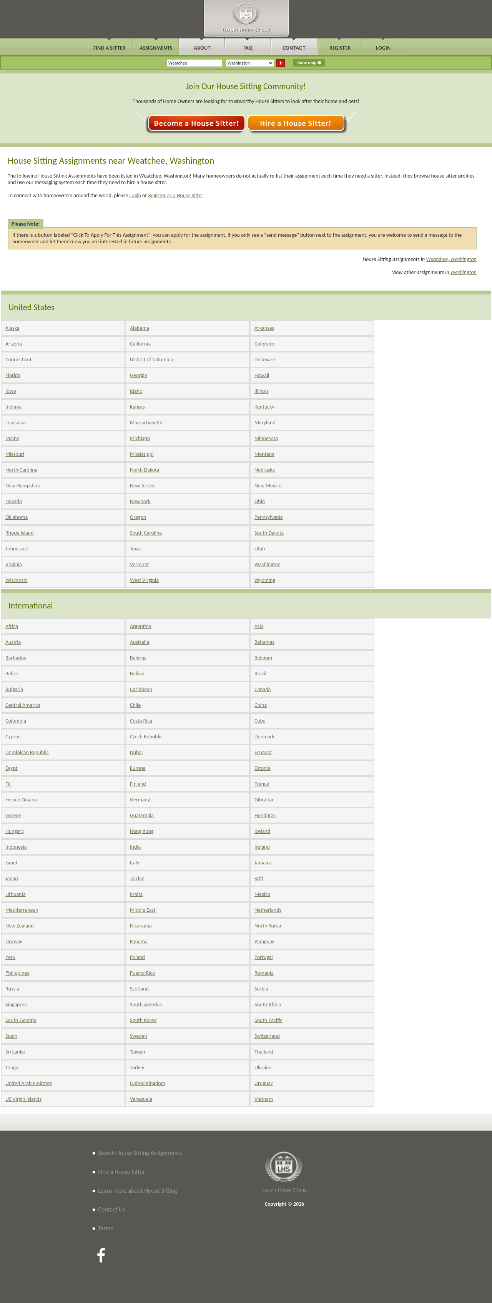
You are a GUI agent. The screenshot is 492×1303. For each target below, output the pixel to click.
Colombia (15, 721)
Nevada (13, 501)
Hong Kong (142, 831)
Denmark (264, 736)
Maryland (265, 422)
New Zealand (19, 925)
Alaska (12, 328)
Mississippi (141, 454)
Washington (463, 272)
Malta (136, 894)
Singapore (16, 1004)
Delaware (264, 359)
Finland (138, 784)
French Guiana (21, 799)
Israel (11, 862)
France (261, 784)
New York (140, 501)
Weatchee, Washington (451, 259)
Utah (259, 548)
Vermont (139, 564)
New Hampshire (22, 485)
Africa (11, 626)
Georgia (138, 375)
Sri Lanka (15, 1052)
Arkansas (264, 328)
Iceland (262, 831)
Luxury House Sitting (284, 1190)
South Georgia (21, 1020)
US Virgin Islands (23, 1099)
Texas (135, 548)
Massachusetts (146, 422)
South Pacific (268, 1020)
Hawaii (261, 375)
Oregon (138, 517)
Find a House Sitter (121, 1171)
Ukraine (262, 1067)
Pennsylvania (268, 517)
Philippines (17, 973)
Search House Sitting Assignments (140, 1153)
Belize (11, 673)
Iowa (10, 391)
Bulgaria (14, 689)
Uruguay (263, 1083)
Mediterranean (21, 910)
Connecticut (18, 359)
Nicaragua (141, 925)
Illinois (261, 391)
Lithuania (15, 894)
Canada (262, 689)
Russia (12, 989)
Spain (11, 1036)
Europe (138, 768)
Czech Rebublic (146, 736)
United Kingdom (147, 1083)
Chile (135, 705)
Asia (259, 626)
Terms (105, 1228)
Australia (139, 642)
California (140, 344)
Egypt (11, 768)
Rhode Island (19, 533)
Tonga (11, 1067)
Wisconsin (16, 580)
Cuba (260, 721)
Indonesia (16, 847)
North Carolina (21, 470)
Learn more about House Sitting (137, 1190)
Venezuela (141, 1099)
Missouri (14, 454)
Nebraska (264, 470)
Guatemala (142, 815)
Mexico (262, 894)
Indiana (13, 407)
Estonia (262, 768)
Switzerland (267, 1036)
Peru (10, 957)
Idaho (136, 391)
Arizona (13, 344)
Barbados (15, 658)
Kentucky (264, 407)
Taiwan (137, 1052)
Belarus (138, 658)
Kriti (258, 878)
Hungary (14, 831)
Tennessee (16, 548)
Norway (13, 941)
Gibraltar (264, 799)
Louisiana (15, 422)
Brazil (260, 673)
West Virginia (144, 580)
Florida (12, 375)
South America (146, 1004)
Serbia (261, 989)
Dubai (136, 752)
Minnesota (266, 438)
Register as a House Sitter (175, 195)
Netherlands (267, 910)
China (260, 705)
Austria (13, 642)
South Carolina (146, 533)
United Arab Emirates (28, 1083)
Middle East (143, 910)
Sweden (138, 1036)
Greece (13, 815)
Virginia (13, 564)
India (135, 847)
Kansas (137, 407)
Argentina (140, 626)
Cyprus (12, 736)
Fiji (8, 784)
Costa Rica (141, 721)
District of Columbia (151, 359)
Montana (264, 454)
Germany (140, 799)
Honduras (265, 815)
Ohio (259, 501)
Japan (11, 878)
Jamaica (263, 862)
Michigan (140, 438)
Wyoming (264, 580)
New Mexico (267, 485)
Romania (264, 973)
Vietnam (263, 1099)
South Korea (143, 1020)
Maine (12, 438)
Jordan (137, 878)
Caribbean (141, 689)
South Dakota (269, 533)
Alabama (139, 328)
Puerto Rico (142, 973)
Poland (137, 957)
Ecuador (263, 752)
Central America (22, 705)
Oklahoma (16, 517)
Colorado (264, 344)
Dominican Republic (27, 752)
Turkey (137, 1067)
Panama (139, 941)
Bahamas (264, 642)
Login (135, 195)
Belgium (263, 658)
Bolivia (137, 673)
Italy (134, 862)
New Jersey (142, 485)
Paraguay (264, 941)
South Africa (267, 1004)
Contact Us (111, 1209)
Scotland (139, 989)
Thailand (263, 1052)
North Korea (267, 925)
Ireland (262, 847)
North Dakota (144, 470)
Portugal (263, 957)
